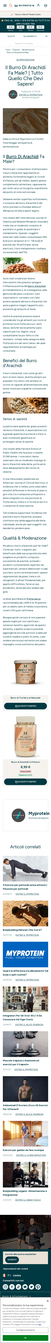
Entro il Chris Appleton (31, 1155)
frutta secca (34, 598)
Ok (25, 1338)
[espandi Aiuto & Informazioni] (17, 1296)
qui (39, 1324)
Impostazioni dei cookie (15, 1268)
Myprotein (39, 813)
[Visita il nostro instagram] (5, 1287)
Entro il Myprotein (30, 95)
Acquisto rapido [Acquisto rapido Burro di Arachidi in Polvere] (25, 781)
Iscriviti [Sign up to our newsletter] (12, 1260)
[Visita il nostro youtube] (25, 1287)
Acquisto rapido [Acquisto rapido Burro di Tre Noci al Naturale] (25, 706)
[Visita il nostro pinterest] (38, 1287)
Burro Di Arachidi (22, 156)
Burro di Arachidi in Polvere (25, 762)
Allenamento (30, 36)
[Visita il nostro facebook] (12, 1287)
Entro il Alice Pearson (29, 1024)
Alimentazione (28, 50)
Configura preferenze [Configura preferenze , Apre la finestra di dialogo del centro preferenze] (25, 1330)
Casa (8, 50)
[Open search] (11, 5)
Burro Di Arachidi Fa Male (18, 52)
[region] (25, 1320)
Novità (11, 36)
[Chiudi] (48, 1301)
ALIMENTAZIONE (25, 59)
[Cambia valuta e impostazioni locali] (25, 1275)
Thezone (16, 50)
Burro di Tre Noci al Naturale (26, 697)
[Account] (38, 5)
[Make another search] (25, 43)
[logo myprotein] (24, 5)
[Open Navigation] (5, 5)
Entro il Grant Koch (28, 1200)
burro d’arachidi (37, 286)
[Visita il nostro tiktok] (18, 1287)
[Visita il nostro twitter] (31, 1287)
